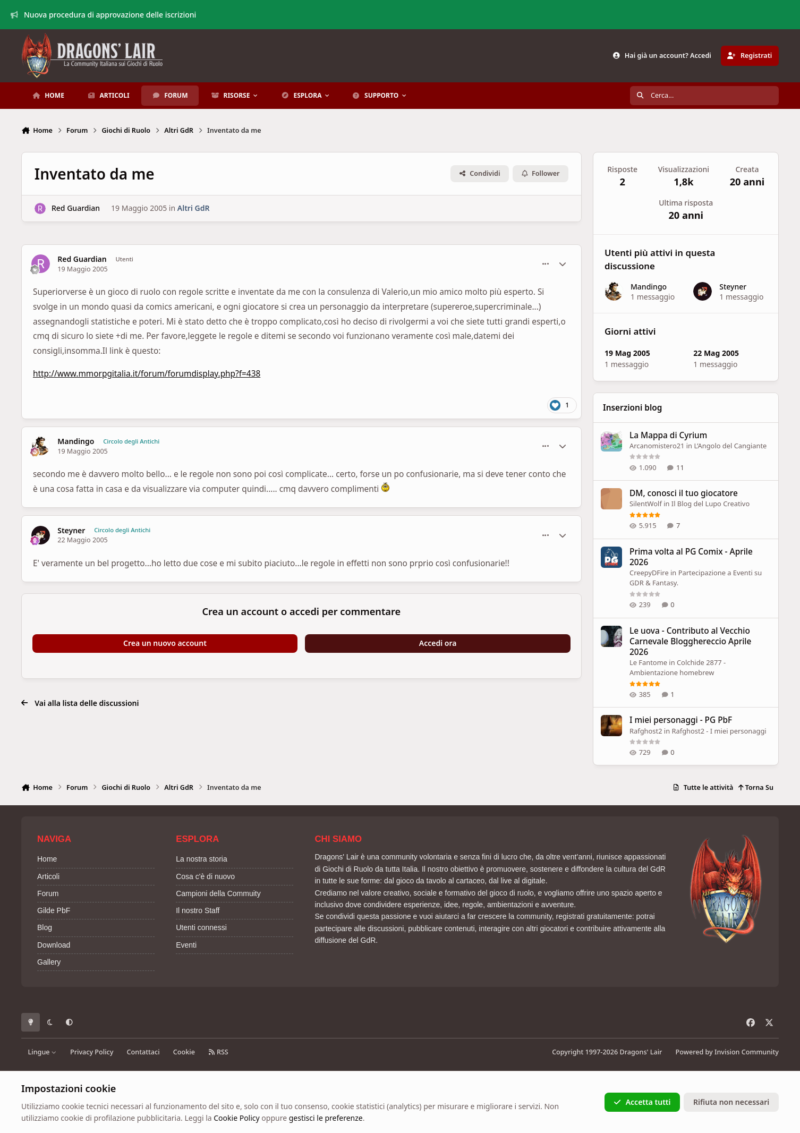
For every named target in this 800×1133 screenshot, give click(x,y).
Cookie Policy (236, 1118)
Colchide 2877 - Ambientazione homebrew (677, 667)
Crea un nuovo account (165, 643)
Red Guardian (76, 208)
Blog (44, 927)
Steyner (71, 530)
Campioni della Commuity (218, 893)
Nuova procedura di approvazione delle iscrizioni (104, 15)
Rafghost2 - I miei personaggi (718, 730)
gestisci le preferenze (326, 1118)
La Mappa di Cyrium (668, 435)
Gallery (49, 962)
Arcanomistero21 (656, 445)
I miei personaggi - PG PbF (680, 720)
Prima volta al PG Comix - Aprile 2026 (691, 556)
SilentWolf (645, 503)
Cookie (184, 1052)
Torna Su (755, 787)
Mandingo (75, 441)
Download (53, 945)
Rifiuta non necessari (731, 1102)
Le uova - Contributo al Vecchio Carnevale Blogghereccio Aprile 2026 (690, 641)
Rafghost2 (645, 730)
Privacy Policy (91, 1052)
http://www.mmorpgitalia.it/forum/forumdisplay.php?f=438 (146, 373)
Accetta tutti (642, 1102)
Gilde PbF (53, 910)
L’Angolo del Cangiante (730, 445)
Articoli (48, 876)
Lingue (42, 1052)
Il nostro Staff (197, 910)
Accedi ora (438, 643)
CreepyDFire (649, 572)
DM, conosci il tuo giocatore (683, 493)
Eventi (186, 945)
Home (47, 859)
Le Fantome (648, 662)
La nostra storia (201, 859)
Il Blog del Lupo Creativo (710, 503)
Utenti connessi (201, 927)
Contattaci (143, 1052)
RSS (218, 1052)
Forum (47, 893)
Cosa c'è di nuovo (205, 876)
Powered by (727, 1052)
